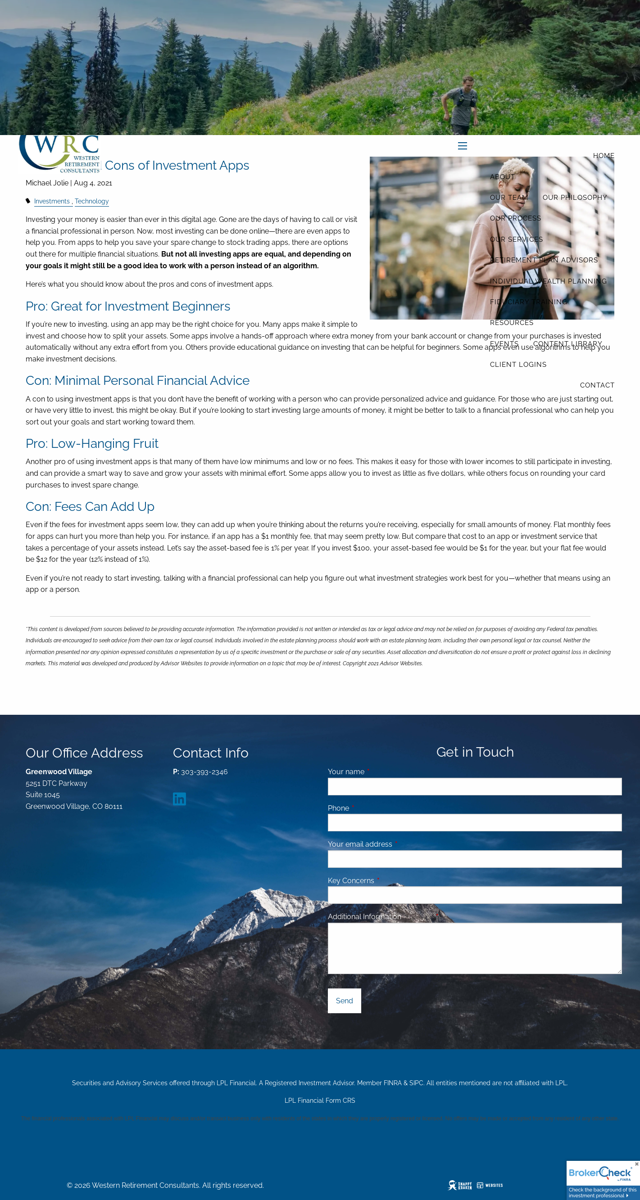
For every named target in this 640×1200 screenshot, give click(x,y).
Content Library (568, 344)
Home (604, 156)
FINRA (393, 1083)
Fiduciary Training (528, 302)
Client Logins (518, 365)
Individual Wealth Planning (548, 281)
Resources (512, 323)
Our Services (516, 239)
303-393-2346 (204, 771)
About (502, 177)
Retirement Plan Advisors (544, 260)
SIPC (416, 1083)
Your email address (395, 844)
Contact (597, 385)
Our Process (515, 218)
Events (504, 344)
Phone (373, 808)
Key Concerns (351, 880)
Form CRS (340, 1100)
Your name (381, 771)
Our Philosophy (575, 198)
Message (452, 916)
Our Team (509, 198)
